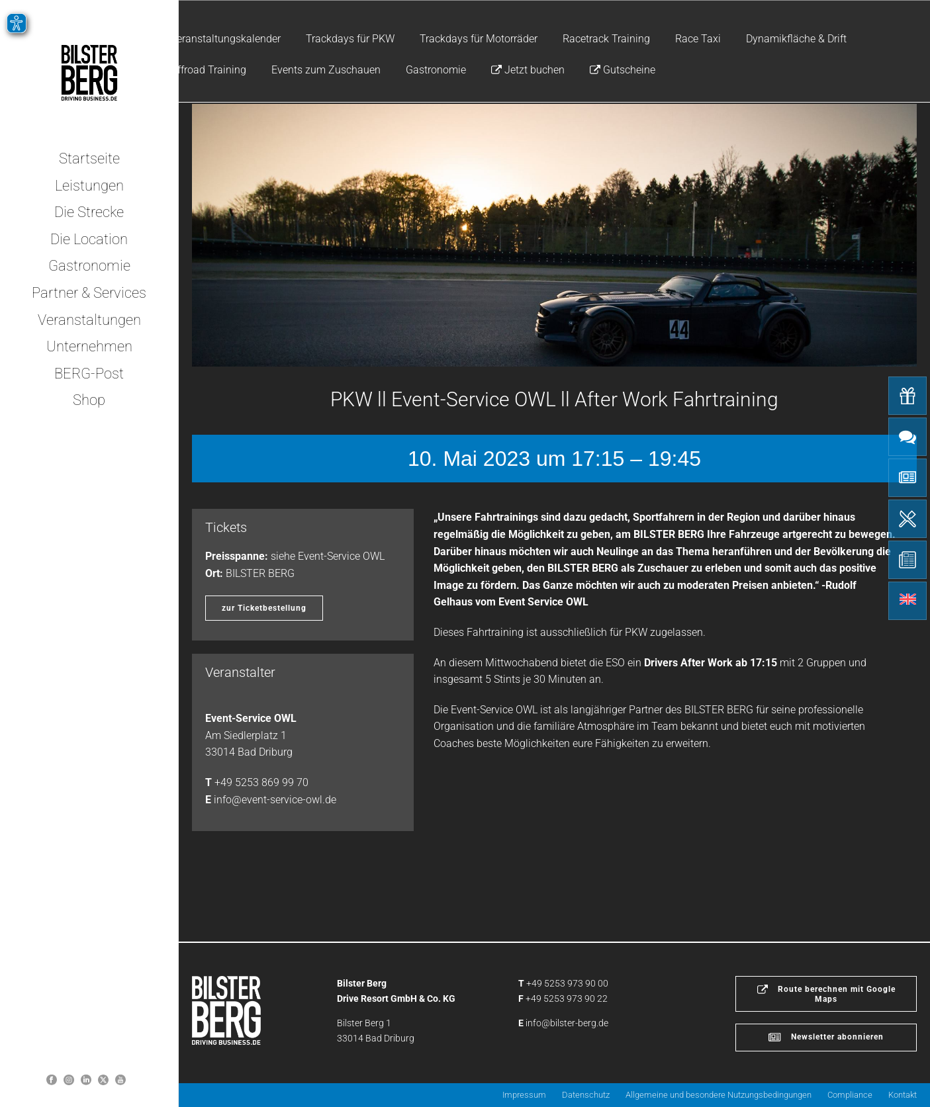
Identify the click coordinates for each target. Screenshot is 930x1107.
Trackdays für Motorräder (478, 38)
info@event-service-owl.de (275, 799)
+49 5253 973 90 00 (567, 983)
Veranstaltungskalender (225, 38)
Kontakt (902, 1095)
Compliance (849, 1095)
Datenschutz (586, 1095)
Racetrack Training (606, 38)
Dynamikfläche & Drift (796, 38)
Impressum (524, 1095)
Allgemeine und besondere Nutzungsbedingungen (719, 1095)
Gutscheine (622, 70)
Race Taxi (698, 38)
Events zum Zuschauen (326, 70)
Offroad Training (208, 70)
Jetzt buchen (528, 70)
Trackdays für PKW (350, 38)
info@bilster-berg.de (567, 1023)
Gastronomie (436, 70)
